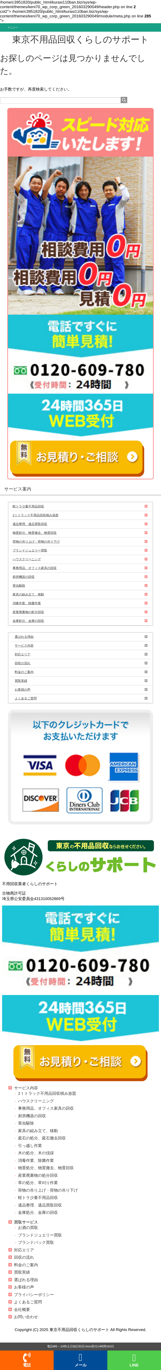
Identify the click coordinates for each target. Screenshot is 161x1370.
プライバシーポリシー (34, 1294)
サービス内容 (24, 645)
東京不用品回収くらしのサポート (80, 39)
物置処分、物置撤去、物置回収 (35, 533)
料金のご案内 (24, 672)
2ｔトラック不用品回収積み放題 (35, 515)
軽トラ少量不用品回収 (28, 506)
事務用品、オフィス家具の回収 (35, 568)
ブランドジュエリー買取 (30, 550)
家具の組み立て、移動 (28, 594)
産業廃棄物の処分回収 (28, 612)
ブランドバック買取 (36, 1242)
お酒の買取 (28, 1227)
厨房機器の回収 (24, 577)
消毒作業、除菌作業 (27, 603)
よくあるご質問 (26, 698)
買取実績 (21, 680)
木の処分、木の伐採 (36, 1153)
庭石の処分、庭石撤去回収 (42, 1138)
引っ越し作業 (30, 1145)
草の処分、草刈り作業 (38, 1183)
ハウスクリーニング (27, 559)
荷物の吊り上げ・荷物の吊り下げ (36, 541)
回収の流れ (22, 663)
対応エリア (22, 654)
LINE (134, 1360)
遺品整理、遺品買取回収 (30, 524)
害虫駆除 (19, 585)
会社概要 (22, 1309)
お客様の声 (22, 689)
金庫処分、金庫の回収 (28, 621)
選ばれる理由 (24, 636)
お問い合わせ (26, 1317)
